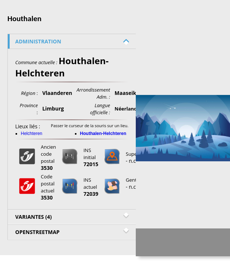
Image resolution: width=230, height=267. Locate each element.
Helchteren (31, 133)
